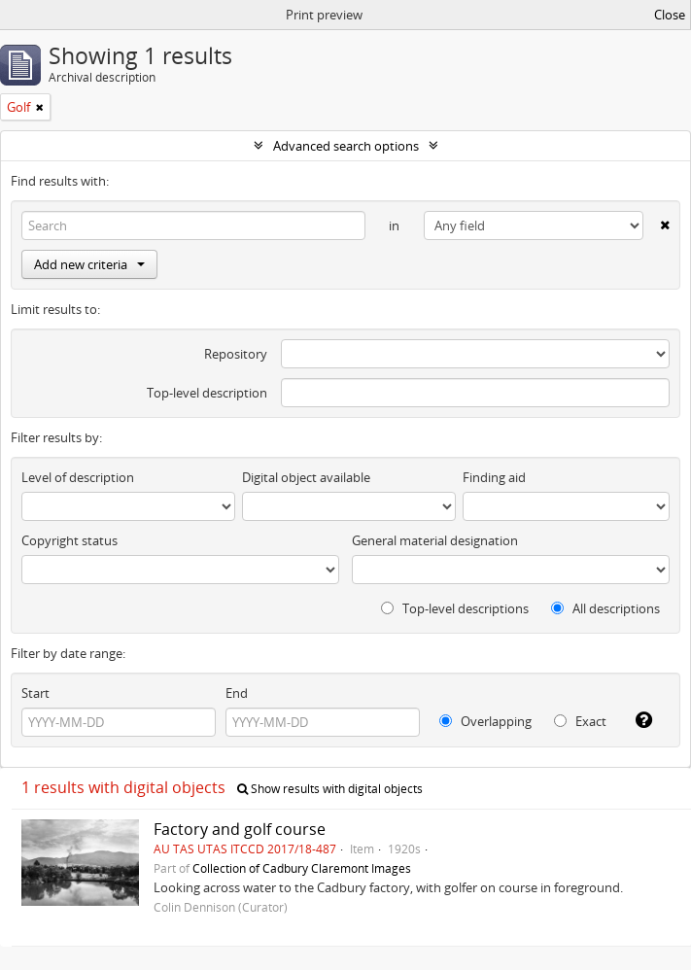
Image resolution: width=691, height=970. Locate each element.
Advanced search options (346, 146)
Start (35, 693)
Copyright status (69, 540)
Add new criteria (89, 264)
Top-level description (207, 392)
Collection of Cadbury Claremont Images (301, 868)
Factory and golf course (240, 829)
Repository (235, 354)
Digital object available (306, 477)
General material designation (435, 540)
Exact (580, 721)
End (236, 693)
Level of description (77, 477)
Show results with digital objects (330, 788)
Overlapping (485, 721)
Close (669, 14)
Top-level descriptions (455, 608)
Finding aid (494, 477)
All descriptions (605, 608)
